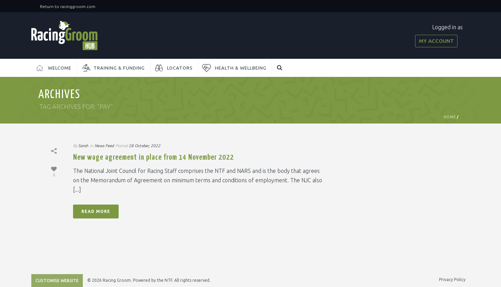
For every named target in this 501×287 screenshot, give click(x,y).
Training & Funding (119, 67)
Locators (180, 67)
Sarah (83, 145)
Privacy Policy (452, 279)
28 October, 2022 (144, 145)
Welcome (59, 67)
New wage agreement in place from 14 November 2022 (153, 157)
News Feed (104, 145)
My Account (436, 41)
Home (450, 117)
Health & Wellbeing (241, 67)
